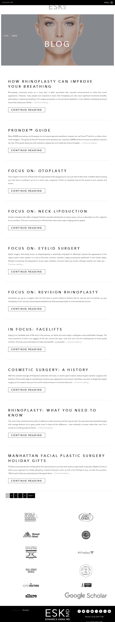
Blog (15, 37)
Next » (31, 497)
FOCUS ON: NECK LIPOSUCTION (50, 213)
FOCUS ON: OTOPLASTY (39, 172)
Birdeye (26, 612)
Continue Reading (26, 111)
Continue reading (42, 104)
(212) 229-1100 (8, 2)
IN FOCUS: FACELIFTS (37, 331)
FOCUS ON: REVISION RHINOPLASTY (56, 294)
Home (6, 37)
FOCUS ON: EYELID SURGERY (46, 250)
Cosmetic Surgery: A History (51, 371)
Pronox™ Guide (31, 132)
